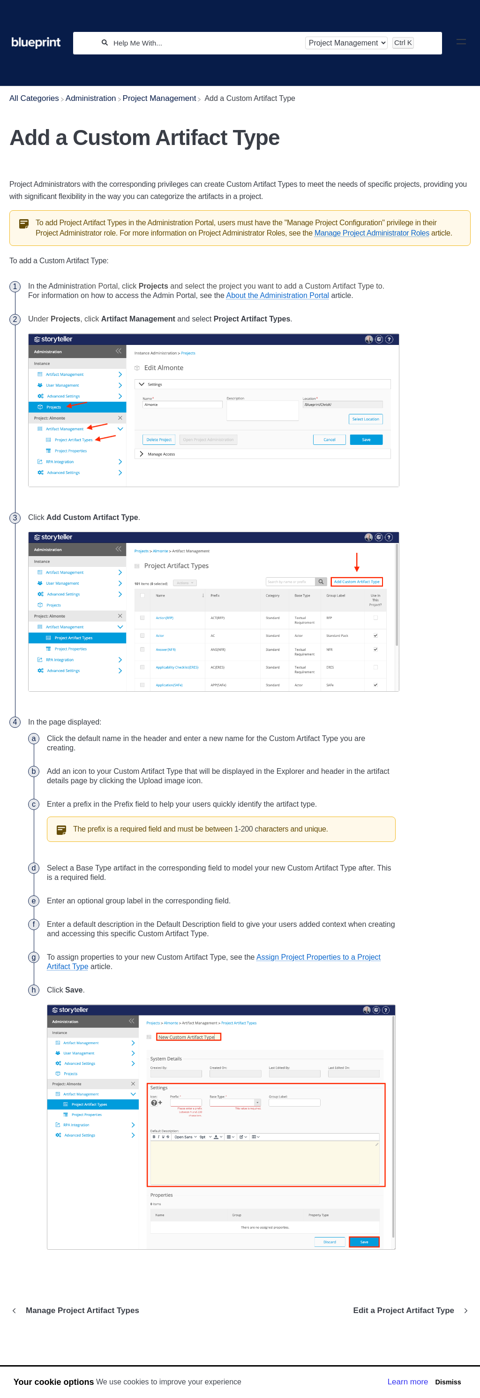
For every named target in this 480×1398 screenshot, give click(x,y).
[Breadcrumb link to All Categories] (34, 98)
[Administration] (91, 98)
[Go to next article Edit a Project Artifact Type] (408, 1310)
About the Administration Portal (277, 295)
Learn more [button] (408, 1381)
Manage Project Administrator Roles (372, 233)
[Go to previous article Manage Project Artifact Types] (77, 1310)
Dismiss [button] (448, 1382)
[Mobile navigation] (461, 43)
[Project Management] (159, 98)
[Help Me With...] (206, 42)
